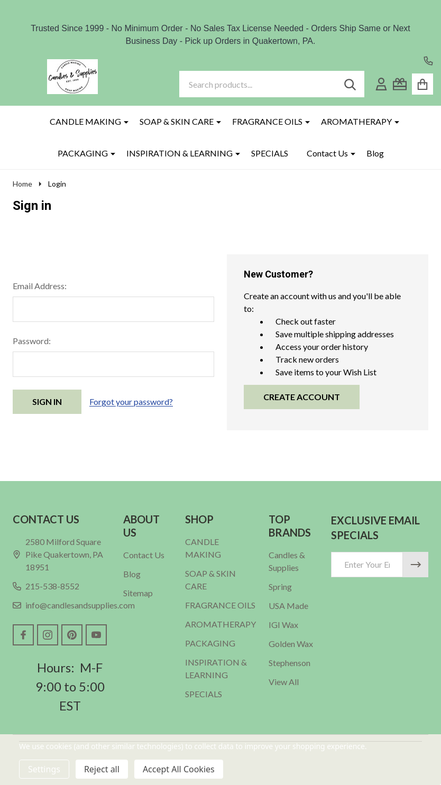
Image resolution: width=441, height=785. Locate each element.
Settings (44, 769)
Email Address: (40, 286)
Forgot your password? (131, 401)
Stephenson (289, 663)
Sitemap (138, 593)
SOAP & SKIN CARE (177, 121)
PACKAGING (83, 153)
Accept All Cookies (179, 769)
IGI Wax (283, 625)
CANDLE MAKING (85, 121)
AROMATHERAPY (356, 121)
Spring (280, 586)
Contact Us (327, 153)
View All (284, 682)
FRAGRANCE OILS (267, 121)
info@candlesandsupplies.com (74, 605)
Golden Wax (291, 644)
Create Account (301, 397)
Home (22, 183)
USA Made (288, 606)
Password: (32, 341)
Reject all (102, 769)
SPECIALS (269, 153)
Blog (375, 153)
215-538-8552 (46, 586)
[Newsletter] (415, 564)
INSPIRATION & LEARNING (179, 153)
